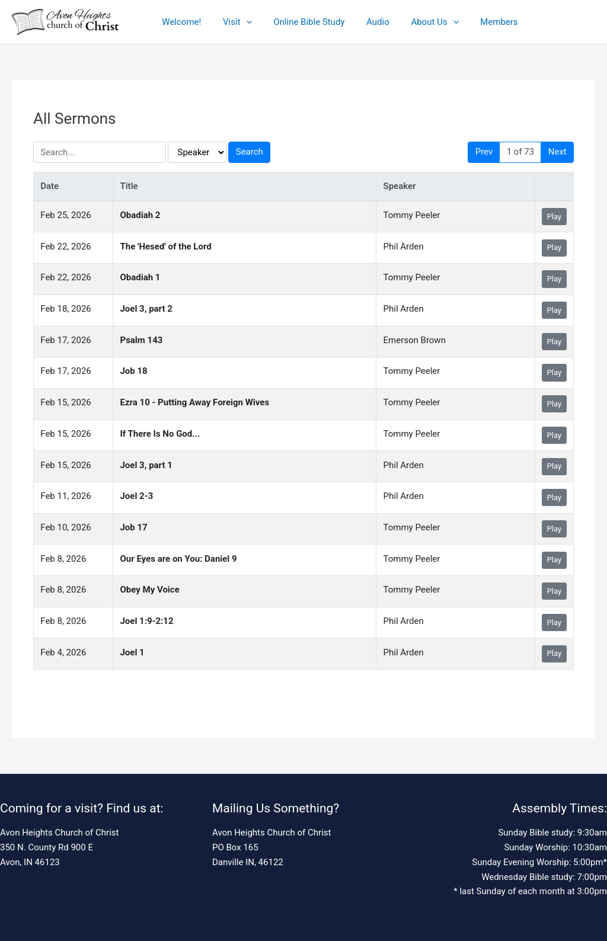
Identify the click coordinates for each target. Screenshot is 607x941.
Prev (484, 151)
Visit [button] (231, 22)
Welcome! (179, 22)
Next (557, 151)
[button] (240, 22)
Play (554, 216)
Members (477, 22)
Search (249, 151)
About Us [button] (416, 22)
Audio (364, 22)
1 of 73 (521, 151)
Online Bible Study (299, 22)
